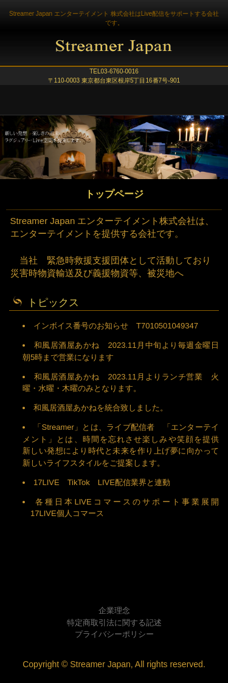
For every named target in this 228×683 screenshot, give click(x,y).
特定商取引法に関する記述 (114, 622)
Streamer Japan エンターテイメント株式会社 (114, 51)
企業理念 (114, 610)
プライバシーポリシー (114, 634)
